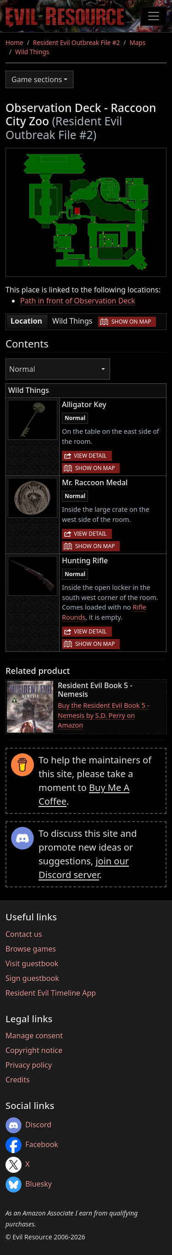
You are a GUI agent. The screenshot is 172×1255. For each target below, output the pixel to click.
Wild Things (32, 51)
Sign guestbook (32, 978)
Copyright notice (34, 1050)
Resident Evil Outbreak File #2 (76, 42)
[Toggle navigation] (153, 16)
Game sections (36, 79)
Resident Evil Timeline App (51, 993)
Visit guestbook (32, 963)
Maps (137, 42)
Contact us (24, 934)
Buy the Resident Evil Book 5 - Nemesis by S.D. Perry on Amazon (103, 715)
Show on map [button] (131, 321)
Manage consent (34, 1036)
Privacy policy (29, 1065)
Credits (18, 1080)
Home (14, 42)
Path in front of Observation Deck (77, 301)
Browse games (31, 949)
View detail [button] (90, 455)
